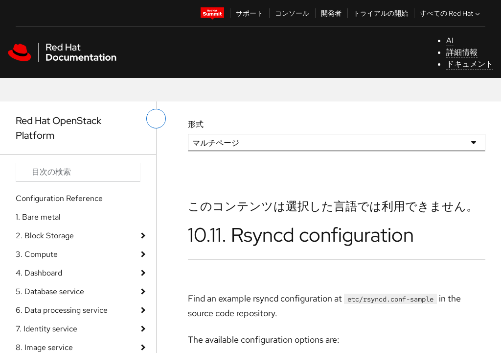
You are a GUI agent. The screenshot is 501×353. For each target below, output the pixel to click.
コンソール (292, 13)
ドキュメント (469, 64)
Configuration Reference (59, 198)
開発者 (331, 13)
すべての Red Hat (451, 13)
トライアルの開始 (380, 13)
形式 (196, 124)
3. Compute (37, 254)
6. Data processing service (62, 310)
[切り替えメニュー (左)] (156, 118)
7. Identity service (46, 329)
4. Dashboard (39, 273)
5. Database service (50, 291)
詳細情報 (462, 52)
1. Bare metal (38, 217)
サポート (249, 13)
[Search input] (78, 172)
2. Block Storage (45, 235)
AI (450, 40)
